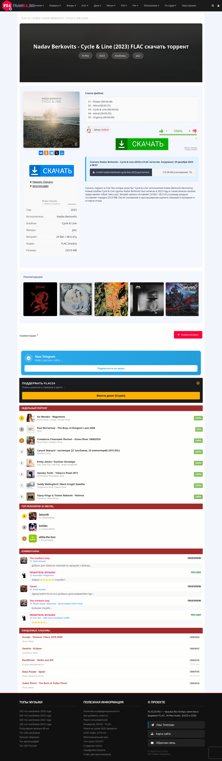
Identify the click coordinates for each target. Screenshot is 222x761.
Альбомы (120, 55)
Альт (85, 5)
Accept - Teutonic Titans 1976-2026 (42, 637)
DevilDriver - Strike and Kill (37, 660)
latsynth (44, 514)
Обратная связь (163, 742)
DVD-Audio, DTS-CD (94, 732)
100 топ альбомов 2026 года (35, 711)
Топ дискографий (29, 741)
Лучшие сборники (29, 737)
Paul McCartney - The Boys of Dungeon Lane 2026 (66, 428)
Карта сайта (161, 733)
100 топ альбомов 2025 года (35, 715)
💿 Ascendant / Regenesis (42, 575)
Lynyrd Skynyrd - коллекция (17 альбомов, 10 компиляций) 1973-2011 (78, 450)
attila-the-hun (47, 537)
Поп (124, 5)
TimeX (33, 586)
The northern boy (40, 558)
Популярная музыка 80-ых (34, 728)
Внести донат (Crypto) (111, 395)
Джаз (97, 5)
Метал (111, 5)
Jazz (138, 55)
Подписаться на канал (111, 368)
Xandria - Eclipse (32, 648)
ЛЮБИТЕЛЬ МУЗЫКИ (42, 572)
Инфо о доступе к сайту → (49, 360)
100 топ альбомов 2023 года (35, 724)
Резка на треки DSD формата (100, 728)
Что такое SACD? (93, 741)
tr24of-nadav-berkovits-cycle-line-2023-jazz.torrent (121, 172)
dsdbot (105, 129)
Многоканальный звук (95, 737)
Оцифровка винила (94, 750)
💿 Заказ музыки (38, 561)
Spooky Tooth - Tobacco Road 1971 (57, 473)
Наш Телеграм (162, 724)
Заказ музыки (189, 5)
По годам (170, 5)
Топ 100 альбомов (29, 732)
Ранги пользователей (95, 719)
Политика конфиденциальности (101, 711)
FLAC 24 (20, 5)
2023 (102, 55)
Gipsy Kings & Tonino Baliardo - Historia (60, 495)
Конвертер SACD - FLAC (97, 724)
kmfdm (43, 525)
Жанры (71, 5)
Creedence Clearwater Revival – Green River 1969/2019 (69, 439)
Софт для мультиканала (97, 754)
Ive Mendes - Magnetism (51, 416)
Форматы (55, 5)
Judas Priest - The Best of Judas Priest (44, 683)
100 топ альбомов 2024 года (35, 719)
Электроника (151, 5)
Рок (135, 5)
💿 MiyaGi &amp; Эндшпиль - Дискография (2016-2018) (56, 604)
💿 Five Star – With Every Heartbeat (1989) (49, 618)
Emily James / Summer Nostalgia (56, 461)
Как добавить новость (95, 715)
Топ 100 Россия (28, 745)
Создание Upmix (92, 745)
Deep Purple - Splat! (33, 671)
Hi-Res (36, 18)
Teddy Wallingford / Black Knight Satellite (61, 484)
